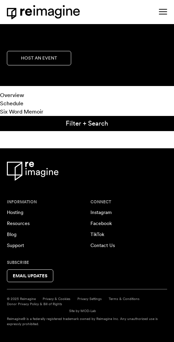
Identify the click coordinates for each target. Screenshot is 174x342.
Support (15, 245)
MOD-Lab (88, 311)
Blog (12, 234)
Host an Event (39, 58)
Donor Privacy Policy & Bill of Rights (34, 304)
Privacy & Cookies (56, 299)
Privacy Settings (89, 299)
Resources (18, 223)
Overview (12, 95)
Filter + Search (87, 123)
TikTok (97, 234)
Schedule (11, 103)
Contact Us (102, 245)
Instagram (101, 212)
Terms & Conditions (124, 299)
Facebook (101, 223)
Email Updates (30, 275)
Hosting (15, 212)
